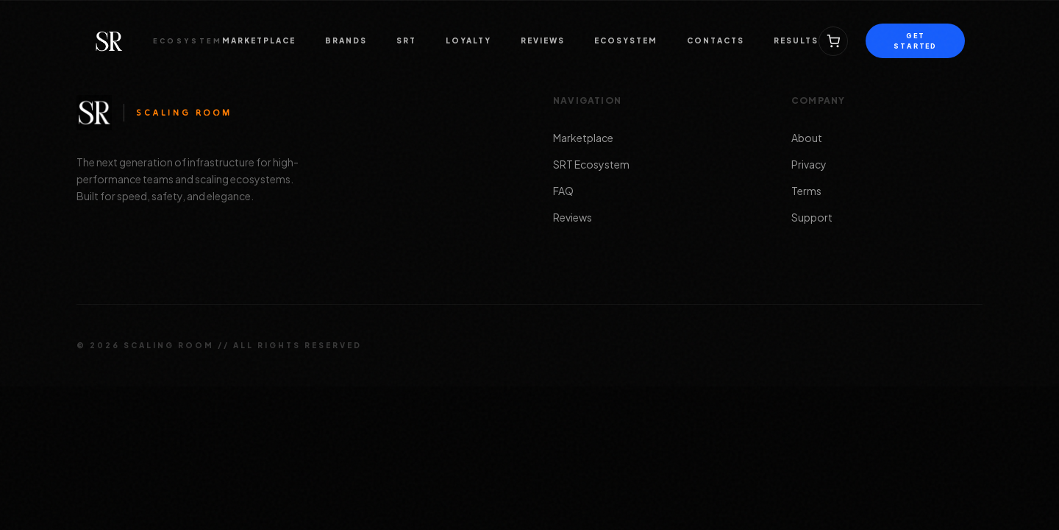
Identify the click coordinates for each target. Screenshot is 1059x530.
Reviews (572, 217)
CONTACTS (715, 40)
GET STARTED (915, 41)
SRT (406, 40)
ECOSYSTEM (625, 40)
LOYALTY (468, 40)
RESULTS (796, 40)
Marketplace (583, 137)
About (806, 137)
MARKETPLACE (259, 40)
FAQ (563, 190)
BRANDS (346, 40)
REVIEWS (543, 40)
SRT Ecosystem (591, 164)
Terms (806, 190)
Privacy (809, 164)
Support (811, 217)
